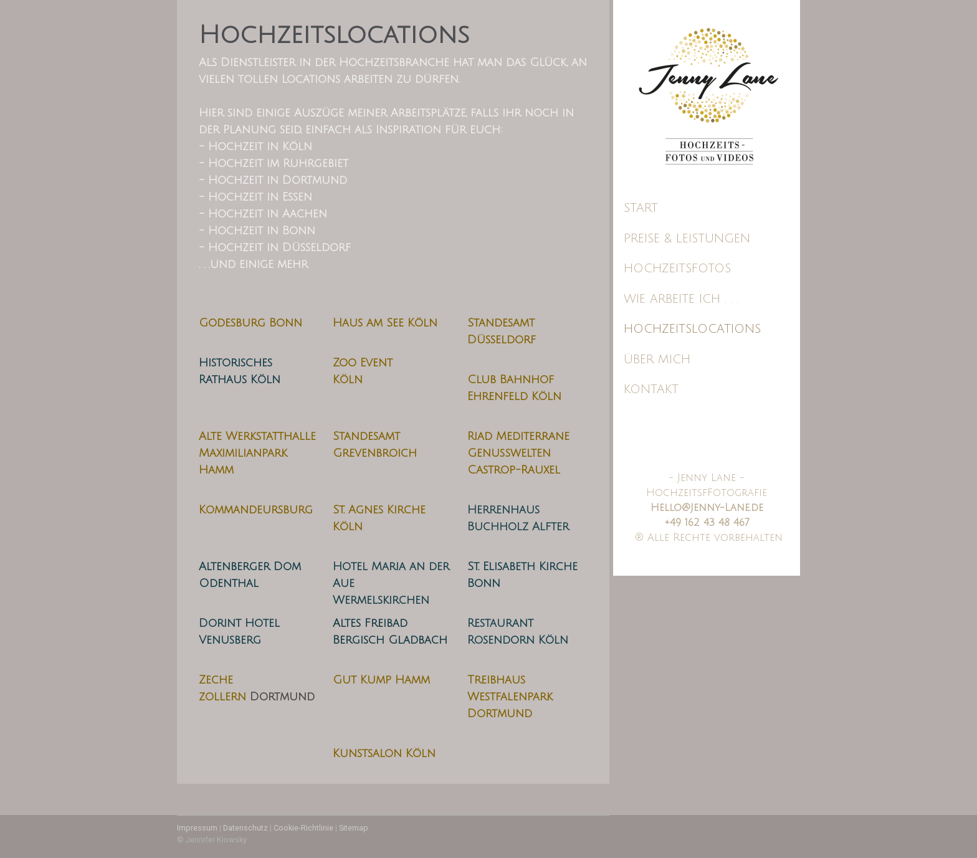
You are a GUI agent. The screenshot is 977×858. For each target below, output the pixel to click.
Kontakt (651, 389)
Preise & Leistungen (687, 238)
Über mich (657, 359)
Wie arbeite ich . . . (681, 299)
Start (641, 208)
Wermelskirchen (381, 600)
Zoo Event (363, 362)
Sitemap (353, 827)
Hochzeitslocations (692, 329)
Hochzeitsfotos (677, 268)
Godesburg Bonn (250, 323)
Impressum (197, 827)
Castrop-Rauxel (513, 470)
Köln (348, 379)
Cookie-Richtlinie (303, 827)
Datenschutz (245, 827)
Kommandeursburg (256, 509)
